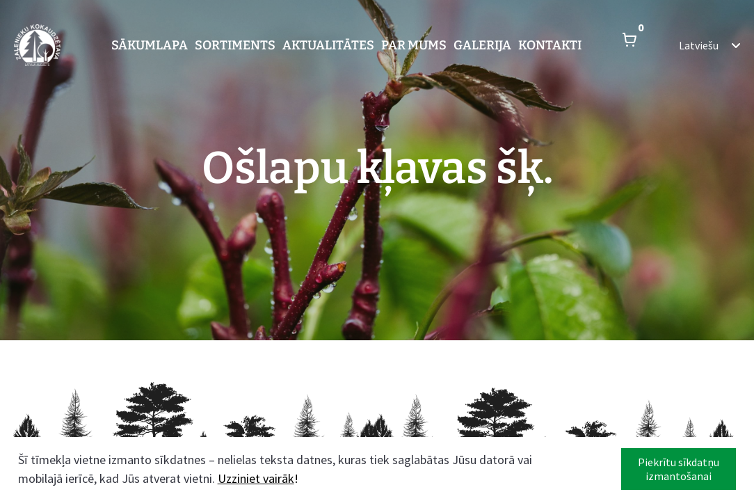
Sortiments (235, 45)
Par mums (414, 45)
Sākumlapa (149, 45)
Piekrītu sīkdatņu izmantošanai (678, 469)
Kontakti (549, 45)
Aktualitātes (328, 45)
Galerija (482, 45)
